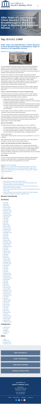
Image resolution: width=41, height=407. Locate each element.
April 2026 (5, 204)
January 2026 (6, 209)
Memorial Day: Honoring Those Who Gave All (14, 181)
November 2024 (7, 229)
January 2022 (6, 260)
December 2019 (7, 290)
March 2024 (6, 238)
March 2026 (6, 205)
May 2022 (5, 254)
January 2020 (6, 289)
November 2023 (7, 243)
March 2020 (6, 285)
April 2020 (5, 284)
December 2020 (7, 274)
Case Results (6, 327)
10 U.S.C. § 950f (9, 166)
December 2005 (7, 317)
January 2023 (6, 252)
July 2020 (5, 281)
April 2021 (5, 271)
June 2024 (6, 234)
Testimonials (6, 332)
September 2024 (7, 232)
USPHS (5, 333)
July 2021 (5, 267)
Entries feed (6, 340)
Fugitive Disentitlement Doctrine (9, 168)
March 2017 (6, 303)
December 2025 (7, 210)
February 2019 (7, 299)
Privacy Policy (16, 397)
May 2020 (5, 282)
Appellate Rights (25, 166)
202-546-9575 (22, 392)
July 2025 (5, 218)
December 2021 (7, 262)
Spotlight (14, 165)
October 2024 (6, 231)
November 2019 (7, 292)
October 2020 (6, 276)
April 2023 (5, 249)
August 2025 (6, 216)
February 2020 (7, 287)
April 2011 (5, 314)
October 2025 (6, 213)
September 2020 (7, 278)
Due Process (33, 166)
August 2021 (6, 265)
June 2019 (6, 296)
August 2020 (6, 279)
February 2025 (7, 226)
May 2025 (5, 221)
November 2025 (7, 212)
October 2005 (6, 318)
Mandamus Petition (5, 169)
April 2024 (5, 237)
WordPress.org (7, 343)
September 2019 (7, 295)
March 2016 (6, 306)
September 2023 (7, 246)
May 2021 (5, 270)
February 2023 (7, 251)
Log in (4, 339)
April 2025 (5, 223)
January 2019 (6, 301)
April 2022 (5, 256)
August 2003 (6, 320)
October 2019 (6, 293)
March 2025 (6, 224)
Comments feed (7, 342)
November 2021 (7, 263)
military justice (28, 169)
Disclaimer (23, 397)
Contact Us (30, 397)
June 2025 (6, 220)
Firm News (8, 165)
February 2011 (7, 315)
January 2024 (6, 240)
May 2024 (5, 235)
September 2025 (7, 215)
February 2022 (7, 259)
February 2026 (7, 207)
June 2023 (6, 248)
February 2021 (7, 273)
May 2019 (5, 298)
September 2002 (7, 321)
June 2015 (6, 309)
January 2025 (6, 227)
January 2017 (6, 304)
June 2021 (6, 268)
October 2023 (6, 245)
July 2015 (5, 307)
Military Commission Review (18, 169)
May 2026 (5, 202)
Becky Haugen (20, 51)
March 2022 (6, 257)
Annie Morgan (17, 166)
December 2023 (7, 241)
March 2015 (6, 310)
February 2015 (7, 312)
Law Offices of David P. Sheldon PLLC (26, 168)
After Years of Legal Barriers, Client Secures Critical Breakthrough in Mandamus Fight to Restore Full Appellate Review (20, 46)
